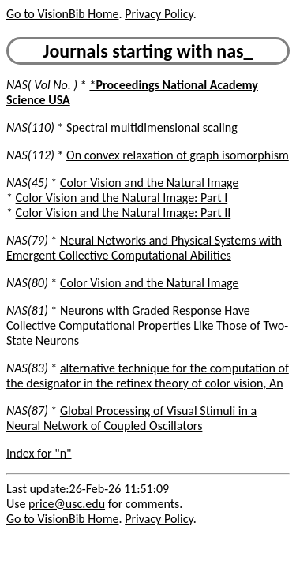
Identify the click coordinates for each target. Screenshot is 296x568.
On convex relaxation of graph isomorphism (177, 155)
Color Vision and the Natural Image (149, 182)
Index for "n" (39, 453)
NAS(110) (30, 127)
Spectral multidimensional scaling (152, 127)
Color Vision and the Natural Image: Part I (122, 197)
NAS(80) (27, 282)
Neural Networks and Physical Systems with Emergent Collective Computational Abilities (144, 248)
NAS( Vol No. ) (41, 84)
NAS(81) (27, 310)
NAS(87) (27, 410)
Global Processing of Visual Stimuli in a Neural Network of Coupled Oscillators (131, 418)
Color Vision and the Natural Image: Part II (123, 212)
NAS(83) (27, 368)
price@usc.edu (66, 503)
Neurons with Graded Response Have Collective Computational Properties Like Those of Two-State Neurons (147, 325)
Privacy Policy (159, 13)
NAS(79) (27, 240)
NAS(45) (27, 182)
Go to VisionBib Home (62, 13)
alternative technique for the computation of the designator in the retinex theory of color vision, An (147, 375)
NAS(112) (30, 155)
